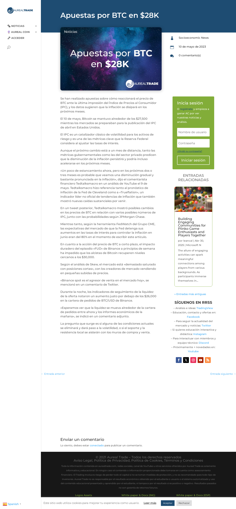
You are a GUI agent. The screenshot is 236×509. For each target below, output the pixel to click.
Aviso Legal (83, 460)
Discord (204, 342)
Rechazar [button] (184, 503)
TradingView (205, 308)
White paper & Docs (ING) (138, 495)
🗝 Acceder (15, 35)
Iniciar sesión (193, 160)
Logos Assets (83, 495)
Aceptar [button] (167, 503)
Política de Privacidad (112, 460)
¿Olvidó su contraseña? (189, 151)
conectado (97, 445)
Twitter (206, 325)
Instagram (200, 334)
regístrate (186, 109)
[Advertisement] (138, 405)
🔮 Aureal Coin (18, 29)
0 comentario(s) (190, 55)
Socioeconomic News (194, 37)
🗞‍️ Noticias (15, 23)
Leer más (150, 503)
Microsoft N (193, 245)
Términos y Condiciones (183, 460)
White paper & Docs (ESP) (193, 495)
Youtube (193, 351)
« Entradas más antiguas (190, 294)
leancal (188, 240)
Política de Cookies (146, 460)
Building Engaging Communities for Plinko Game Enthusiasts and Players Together (192, 227)
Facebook (193, 316)
